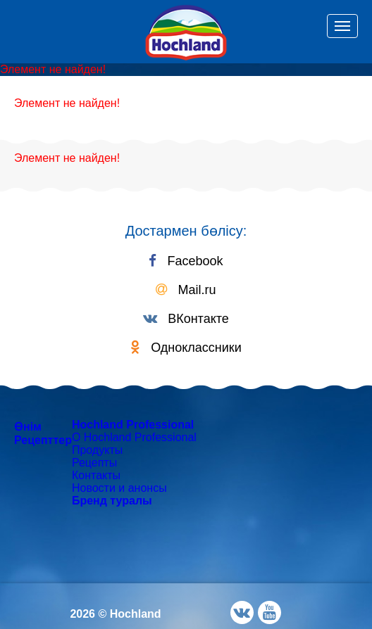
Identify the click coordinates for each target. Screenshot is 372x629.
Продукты (97, 450)
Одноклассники (186, 348)
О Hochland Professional (134, 437)
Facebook (186, 261)
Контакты (96, 475)
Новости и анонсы (119, 488)
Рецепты (94, 463)
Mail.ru (186, 290)
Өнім (28, 427)
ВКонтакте (186, 319)
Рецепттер (43, 440)
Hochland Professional (133, 425)
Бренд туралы (112, 501)
